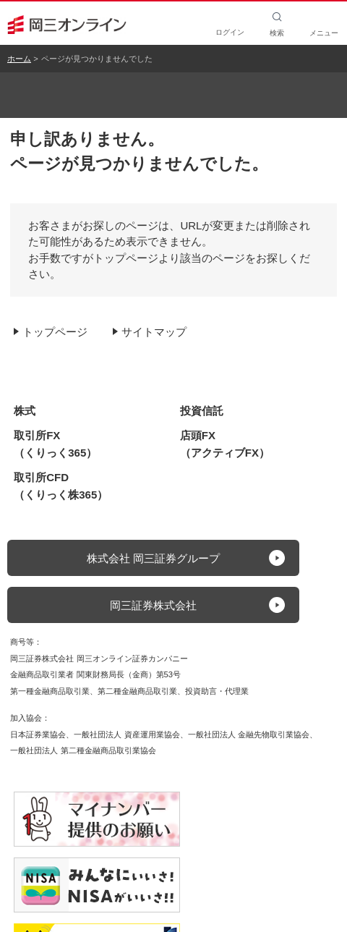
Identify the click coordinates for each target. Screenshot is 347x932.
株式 (24, 410)
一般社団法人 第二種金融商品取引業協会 (82, 750)
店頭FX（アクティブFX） (225, 444)
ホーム (19, 58)
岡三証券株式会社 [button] (153, 605)
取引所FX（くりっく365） (55, 444)
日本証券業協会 (38, 734)
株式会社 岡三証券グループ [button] (153, 558)
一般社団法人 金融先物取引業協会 (248, 734)
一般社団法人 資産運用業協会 (126, 734)
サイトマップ (154, 332)
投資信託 (201, 410)
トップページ (54, 332)
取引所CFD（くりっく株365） (61, 486)
